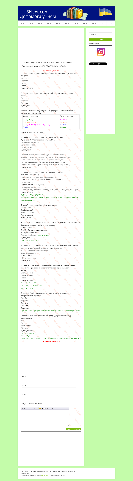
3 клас (40, 23)
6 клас (67, 23)
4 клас (49, 23)
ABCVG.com (44, 476)
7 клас (76, 23)
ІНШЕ (110, 23)
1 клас (22, 23)
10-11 (103, 23)
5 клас (58, 23)
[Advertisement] (51, 46)
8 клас (85, 23)
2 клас (31, 23)
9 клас (94, 23)
